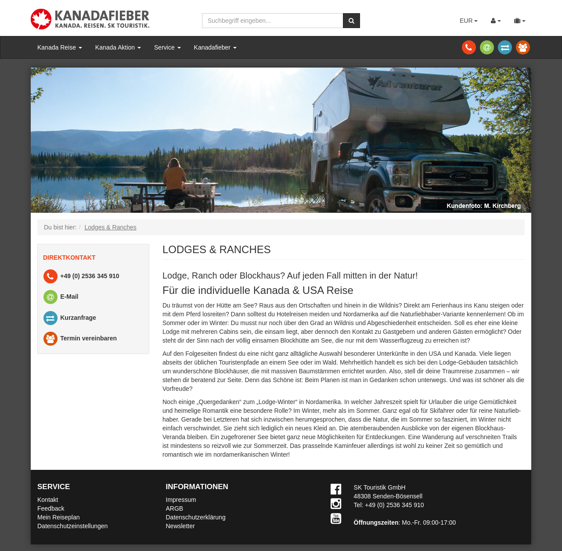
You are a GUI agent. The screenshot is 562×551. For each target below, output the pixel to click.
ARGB (175, 508)
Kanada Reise (59, 47)
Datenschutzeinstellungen (72, 526)
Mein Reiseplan (58, 517)
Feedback (50, 508)
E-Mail (60, 297)
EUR (469, 20)
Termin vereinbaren (79, 339)
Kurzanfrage (69, 318)
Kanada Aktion (118, 47)
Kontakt (47, 499)
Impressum (181, 499)
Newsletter (180, 526)
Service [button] (167, 47)
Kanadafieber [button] (215, 47)
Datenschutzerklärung (196, 517)
